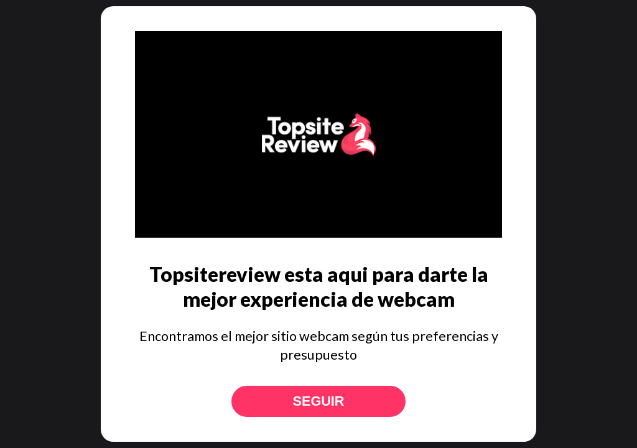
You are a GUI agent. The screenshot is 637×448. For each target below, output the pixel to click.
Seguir (319, 401)
